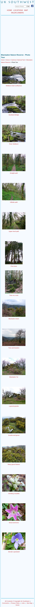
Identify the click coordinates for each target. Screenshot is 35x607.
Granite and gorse (13, 435)
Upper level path (14, 231)
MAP (26, 10)
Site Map (29, 603)
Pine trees (14, 266)
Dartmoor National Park (18, 60)
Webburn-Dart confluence (14, 85)
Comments (5, 603)
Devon (8, 60)
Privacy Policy (15, 603)
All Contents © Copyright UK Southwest (17, 601)
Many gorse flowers (14, 464)
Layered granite (14, 406)
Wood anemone (14, 522)
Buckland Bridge (14, 115)
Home (2, 60)
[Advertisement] (17, 35)
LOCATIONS (18, 10)
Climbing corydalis (14, 493)
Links (23, 603)
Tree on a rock (13, 295)
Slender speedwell (14, 552)
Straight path (14, 173)
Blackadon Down (14, 318)
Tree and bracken (13, 348)
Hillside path (14, 202)
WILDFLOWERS (17, 13)
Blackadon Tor (13, 377)
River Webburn (13, 144)
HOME (9, 10)
